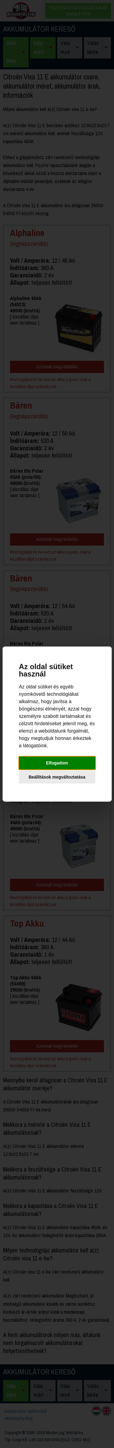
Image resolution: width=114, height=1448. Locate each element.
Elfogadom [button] (57, 762)
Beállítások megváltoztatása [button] (57, 777)
